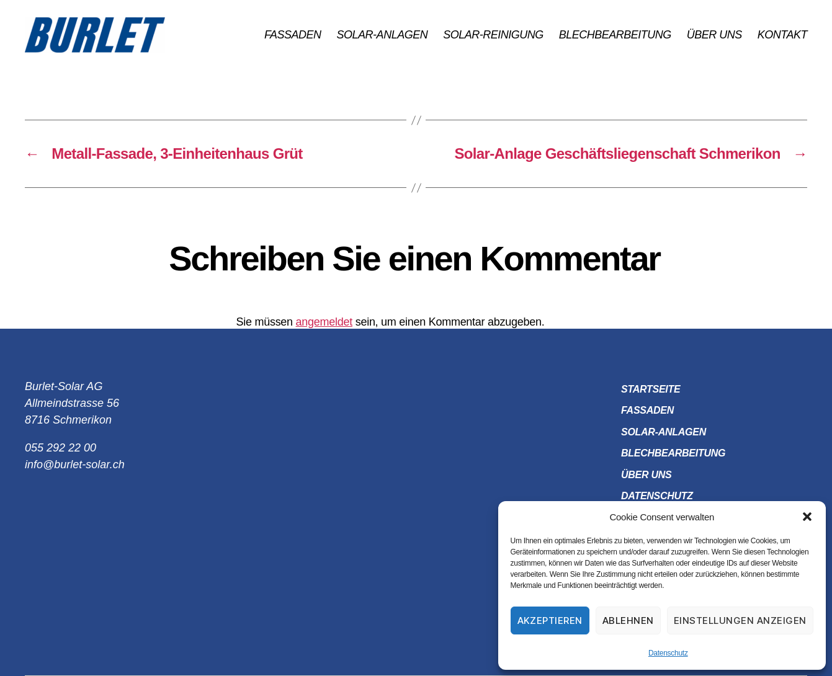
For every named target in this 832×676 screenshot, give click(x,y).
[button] (807, 516)
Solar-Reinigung (493, 35)
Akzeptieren (550, 620)
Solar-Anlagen (382, 35)
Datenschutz (668, 653)
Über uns (714, 35)
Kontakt (782, 35)
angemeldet (324, 322)
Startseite (650, 389)
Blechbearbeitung (615, 35)
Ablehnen (628, 620)
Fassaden (292, 35)
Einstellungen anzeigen (740, 620)
